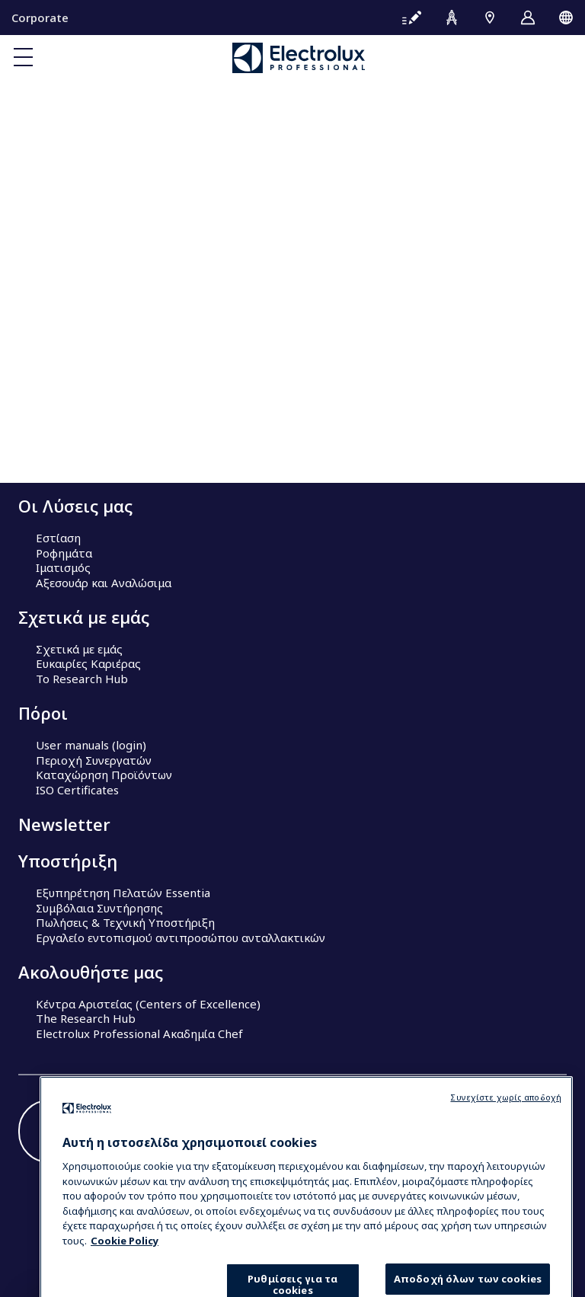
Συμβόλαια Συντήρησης (99, 907)
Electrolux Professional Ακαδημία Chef (139, 1033)
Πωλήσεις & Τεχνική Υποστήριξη (125, 922)
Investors (61, 432)
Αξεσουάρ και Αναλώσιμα (103, 582)
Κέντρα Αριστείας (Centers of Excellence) (148, 1003)
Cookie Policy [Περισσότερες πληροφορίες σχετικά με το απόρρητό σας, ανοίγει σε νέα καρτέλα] (124, 1282)
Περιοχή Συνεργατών (94, 760)
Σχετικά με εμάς (79, 648)
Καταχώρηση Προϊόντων (104, 774)
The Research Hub (86, 1018)
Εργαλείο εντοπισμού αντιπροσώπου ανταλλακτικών (180, 937)
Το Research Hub (82, 678)
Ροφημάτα (64, 553)
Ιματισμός (63, 567)
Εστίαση (58, 537)
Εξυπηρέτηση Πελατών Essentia (123, 892)
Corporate (40, 17)
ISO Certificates (77, 789)
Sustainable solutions (92, 447)
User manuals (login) (91, 744)
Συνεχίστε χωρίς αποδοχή (505, 1139)
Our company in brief (94, 418)
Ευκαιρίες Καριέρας (88, 663)
